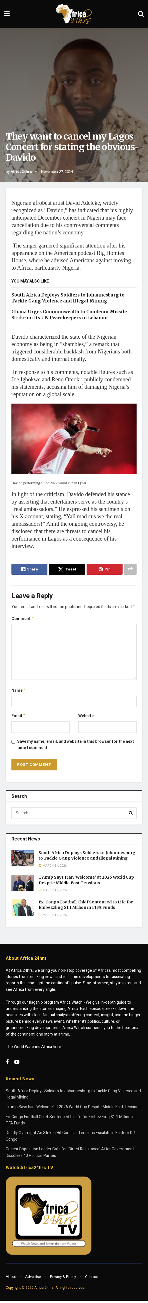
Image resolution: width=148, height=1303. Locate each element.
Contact (91, 1279)
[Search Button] (141, 14)
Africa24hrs (21, 171)
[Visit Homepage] (74, 14)
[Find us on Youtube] (16, 1064)
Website (86, 718)
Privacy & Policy (63, 1279)
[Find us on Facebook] (7, 1064)
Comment (22, 619)
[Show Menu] (7, 14)
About (11, 1279)
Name (18, 692)
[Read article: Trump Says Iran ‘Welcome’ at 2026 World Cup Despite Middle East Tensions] (22, 885)
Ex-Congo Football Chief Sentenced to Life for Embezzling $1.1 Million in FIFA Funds (86, 907)
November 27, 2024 (57, 171)
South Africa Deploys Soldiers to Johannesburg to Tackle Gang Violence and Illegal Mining (87, 857)
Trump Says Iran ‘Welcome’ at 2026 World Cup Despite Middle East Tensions (86, 882)
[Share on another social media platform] (130, 569)
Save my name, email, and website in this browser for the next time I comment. (75, 747)
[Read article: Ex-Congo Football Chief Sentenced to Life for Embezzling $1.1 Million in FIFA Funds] (22, 910)
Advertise (33, 1279)
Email (18, 718)
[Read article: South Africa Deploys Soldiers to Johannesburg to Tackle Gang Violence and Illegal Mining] (22, 860)
